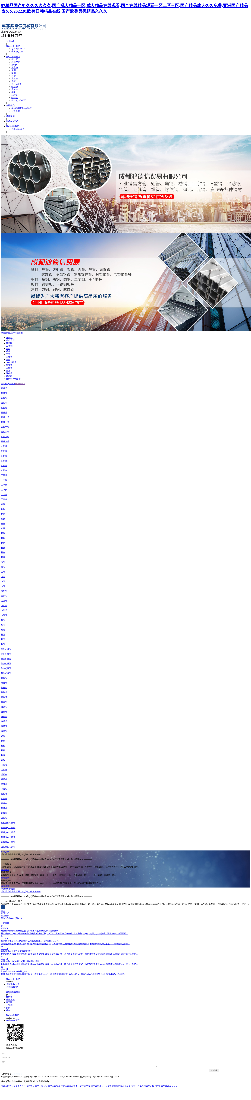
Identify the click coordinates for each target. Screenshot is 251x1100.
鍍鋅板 (14, 98)
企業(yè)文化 (17, 51)
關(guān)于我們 (13, 46)
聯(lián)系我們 (12, 126)
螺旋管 (14, 87)
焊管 (13, 81)
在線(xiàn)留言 (18, 129)
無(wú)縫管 (16, 84)
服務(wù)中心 (12, 121)
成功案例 (10, 116)
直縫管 (14, 89)
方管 (13, 76)
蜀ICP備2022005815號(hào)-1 (106, 1076)
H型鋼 (14, 65)
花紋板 (14, 95)
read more (5, 916)
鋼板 (13, 92)
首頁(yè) (10, 41)
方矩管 (14, 78)
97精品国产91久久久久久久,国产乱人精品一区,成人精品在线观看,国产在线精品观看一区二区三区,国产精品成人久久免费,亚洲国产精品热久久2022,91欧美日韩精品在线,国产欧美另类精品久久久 (89, 1086)
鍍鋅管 (14, 59)
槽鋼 (13, 73)
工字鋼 (14, 67)
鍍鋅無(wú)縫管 (18, 100)
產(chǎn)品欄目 (8, 383)
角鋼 (13, 70)
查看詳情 (5, 869)
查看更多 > (20, 383)
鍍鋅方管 (15, 62)
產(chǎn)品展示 (13, 56)
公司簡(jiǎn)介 (18, 49)
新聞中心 (10, 105)
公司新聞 (15, 111)
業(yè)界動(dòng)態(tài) (21, 108)
